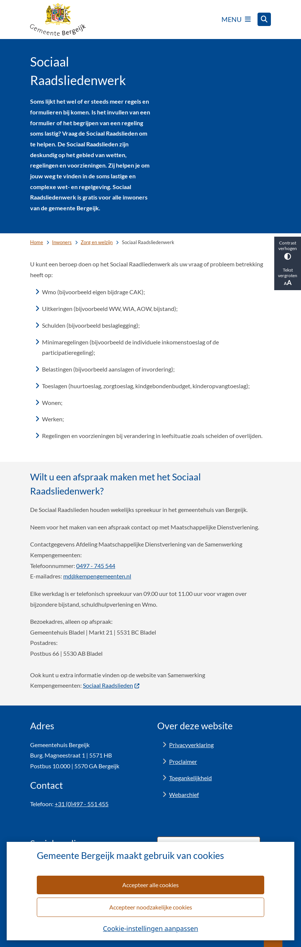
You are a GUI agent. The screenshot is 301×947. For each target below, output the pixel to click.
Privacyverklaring (191, 744)
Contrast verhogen (287, 250)
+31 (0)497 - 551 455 (82, 803)
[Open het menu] (236, 19)
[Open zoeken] (264, 19)
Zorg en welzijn (97, 242)
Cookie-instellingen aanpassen (150, 928)
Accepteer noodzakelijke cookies (150, 907)
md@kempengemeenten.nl (97, 576)
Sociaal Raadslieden (111, 685)
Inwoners (62, 242)
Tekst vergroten (287, 276)
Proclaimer (183, 761)
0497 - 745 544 (95, 565)
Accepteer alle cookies (150, 884)
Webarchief (184, 794)
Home (36, 242)
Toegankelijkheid (190, 777)
